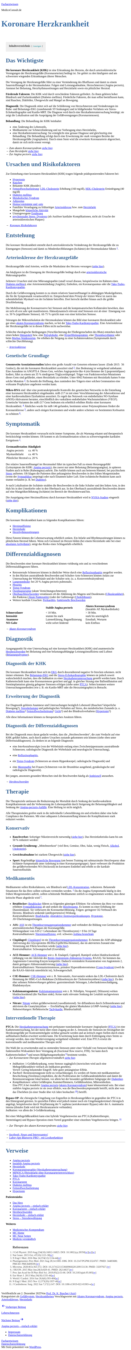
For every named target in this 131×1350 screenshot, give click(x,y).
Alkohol (114, 845)
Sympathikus (24, 476)
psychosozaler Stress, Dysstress (30, 216)
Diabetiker (117, 1079)
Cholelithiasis (82, 597)
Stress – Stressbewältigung (27, 1218)
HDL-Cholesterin (95, 188)
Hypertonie (19, 179)
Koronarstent (20, 1181)
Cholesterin (19, 848)
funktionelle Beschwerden (71, 600)
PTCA (83, 684)
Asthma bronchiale (83, 934)
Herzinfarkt (89, 207)
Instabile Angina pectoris (26, 1163)
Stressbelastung (29, 708)
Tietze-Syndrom (21, 587)
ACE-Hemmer (39, 954)
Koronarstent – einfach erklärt (29, 1208)
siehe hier (47, 148)
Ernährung (37, 213)
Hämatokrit (26, 335)
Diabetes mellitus (22, 194)
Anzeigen (37, 46)
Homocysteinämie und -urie (28, 204)
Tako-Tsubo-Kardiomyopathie (82, 323)
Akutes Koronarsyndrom (90, 1296)
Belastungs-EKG (39, 675)
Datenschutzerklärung (13, 1343)
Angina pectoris (42, 467)
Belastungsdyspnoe (17, 654)
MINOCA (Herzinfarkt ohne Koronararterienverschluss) (43, 1172)
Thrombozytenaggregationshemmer (51, 924)
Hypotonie (97, 916)
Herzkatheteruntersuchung (78, 678)
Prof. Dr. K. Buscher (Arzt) (61, 1293)
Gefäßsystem (27, 1296)
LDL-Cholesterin (49, 188)
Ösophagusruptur (22, 590)
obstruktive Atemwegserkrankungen (70, 916)
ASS (21, 924)
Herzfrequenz (70, 906)
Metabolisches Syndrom (26, 198)
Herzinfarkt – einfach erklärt (28, 1215)
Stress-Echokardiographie (72, 675)
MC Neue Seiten (22, 1235)
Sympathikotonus (32, 906)
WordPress (35, 1347)
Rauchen (17, 182)
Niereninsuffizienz (45, 934)
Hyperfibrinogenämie (76, 335)
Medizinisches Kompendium (28, 1229)
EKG (54, 672)
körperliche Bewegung (48, 860)
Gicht (58, 711)
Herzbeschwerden (15, 651)
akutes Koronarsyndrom (73, 1085)
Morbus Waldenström (23, 338)
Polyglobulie (51, 335)
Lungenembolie (21, 581)
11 (120, 1119)
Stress (9, 473)
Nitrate (26, 1003)
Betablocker (34, 903)
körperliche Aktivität (37, 210)
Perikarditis (49, 600)
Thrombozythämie (104, 335)
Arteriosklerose (63, 207)
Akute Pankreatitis (38, 597)
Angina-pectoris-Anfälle (33, 807)
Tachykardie (56, 1009)
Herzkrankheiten (45, 1296)
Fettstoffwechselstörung (26, 188)
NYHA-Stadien (99, 497)
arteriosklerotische (96, 272)
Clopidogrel (34, 939)
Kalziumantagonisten (50, 991)
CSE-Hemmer (38, 976)
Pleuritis (17, 584)
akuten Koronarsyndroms (30, 323)
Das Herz (18, 1202)
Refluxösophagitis (92, 572)
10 (76, 1091)
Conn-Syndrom (105, 967)
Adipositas (18, 201)
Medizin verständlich (24, 1239)
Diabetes (40, 479)
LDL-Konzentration (78, 887)
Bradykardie (42, 916)
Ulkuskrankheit (114, 594)
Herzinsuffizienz (22, 526)
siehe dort (12, 500)
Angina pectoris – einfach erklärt (31, 1205)
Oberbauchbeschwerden (26, 594)
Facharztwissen (9, 4)
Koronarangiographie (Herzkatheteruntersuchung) (40, 1169)
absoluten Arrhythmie (18, 544)
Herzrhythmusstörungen (26, 532)
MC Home (18, 1232)
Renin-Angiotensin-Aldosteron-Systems (70, 958)
